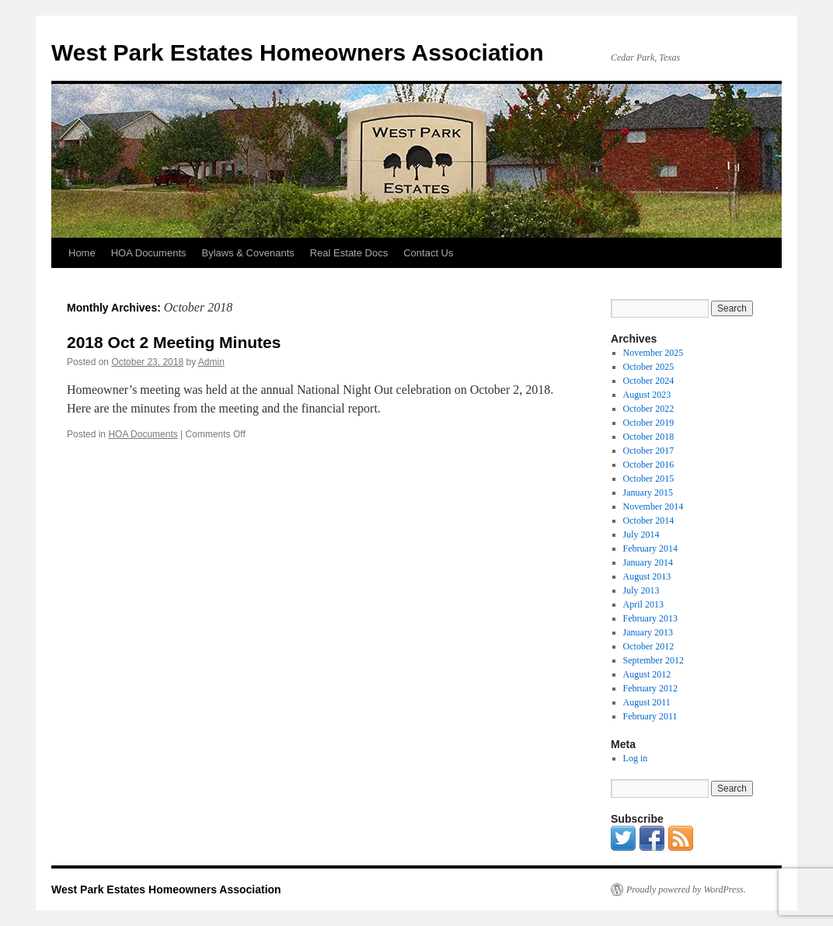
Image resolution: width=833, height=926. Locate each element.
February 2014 (650, 548)
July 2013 (641, 590)
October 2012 (648, 646)
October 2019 (648, 422)
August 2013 (647, 576)
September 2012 (653, 660)
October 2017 (648, 450)
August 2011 (647, 702)
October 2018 (648, 436)
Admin (211, 362)
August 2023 (647, 394)
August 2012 (647, 674)
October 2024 (648, 380)
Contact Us (428, 253)
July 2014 (641, 534)
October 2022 (648, 408)
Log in (635, 758)
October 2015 (648, 478)
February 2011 (650, 716)
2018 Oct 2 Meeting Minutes (174, 342)
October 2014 (648, 520)
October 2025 (648, 366)
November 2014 (653, 506)
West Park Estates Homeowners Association (297, 52)
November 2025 (653, 352)
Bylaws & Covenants (248, 253)
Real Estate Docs (349, 253)
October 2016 (648, 464)
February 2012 (650, 688)
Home (82, 253)
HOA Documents (148, 253)
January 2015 (648, 492)
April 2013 (643, 604)
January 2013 (648, 632)
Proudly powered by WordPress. (686, 889)
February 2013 (650, 618)
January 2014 (648, 562)
